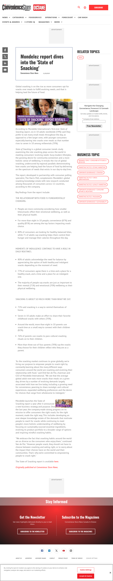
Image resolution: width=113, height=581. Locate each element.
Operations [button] (51, 17)
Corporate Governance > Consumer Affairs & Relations (91, 190)
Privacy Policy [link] (63, 558)
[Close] (110, 572)
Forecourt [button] (67, 17)
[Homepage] (24, 7)
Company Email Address (90, 119)
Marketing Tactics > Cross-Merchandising (88, 178)
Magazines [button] (44, 22)
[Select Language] (85, 7)
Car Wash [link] (83, 17)
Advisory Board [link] (40, 558)
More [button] (57, 22)
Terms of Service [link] (77, 558)
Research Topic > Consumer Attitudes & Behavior (93, 161)
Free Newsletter (94, 126)
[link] (5, 50)
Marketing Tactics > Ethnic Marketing (92, 167)
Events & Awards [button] (11, 22)
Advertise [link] (28, 558)
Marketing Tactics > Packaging (89, 196)
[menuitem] (7, 17)
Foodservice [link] (35, 17)
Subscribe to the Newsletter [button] (32, 531)
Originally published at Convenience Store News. (37, 467)
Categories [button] (18, 17)
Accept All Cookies (85, 576)
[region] (56, 572)
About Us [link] (19, 558)
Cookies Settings (91, 558)
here (56, 461)
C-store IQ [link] (30, 22)
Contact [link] (52, 558)
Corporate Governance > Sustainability (93, 202)
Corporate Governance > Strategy (91, 172)
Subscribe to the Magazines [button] (80, 531)
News (80, 57)
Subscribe (98, 7)
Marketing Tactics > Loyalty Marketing (92, 184)
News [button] (5, 17)
